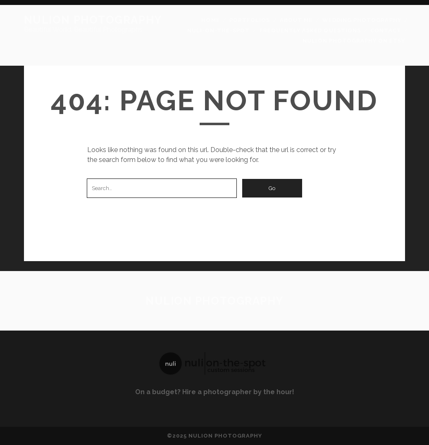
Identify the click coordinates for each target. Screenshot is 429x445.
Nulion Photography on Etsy (354, 41)
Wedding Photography (361, 20)
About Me (296, 20)
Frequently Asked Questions (310, 30)
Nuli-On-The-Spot (218, 30)
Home (210, 20)
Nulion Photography (93, 20)
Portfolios (249, 20)
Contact (385, 30)
